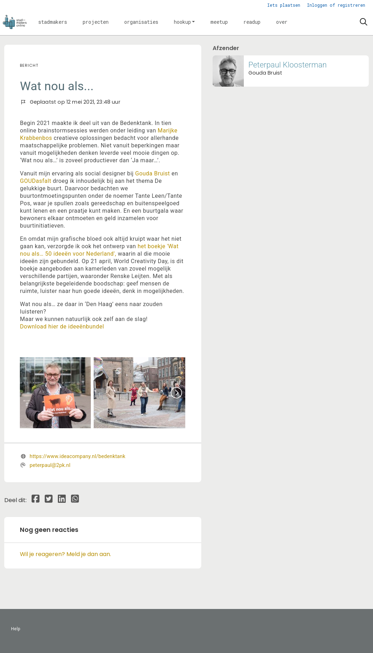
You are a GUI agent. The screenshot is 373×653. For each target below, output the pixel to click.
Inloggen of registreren (336, 5)
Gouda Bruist (152, 173)
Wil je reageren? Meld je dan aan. (65, 554)
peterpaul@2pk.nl (50, 465)
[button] (52, 22)
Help (16, 628)
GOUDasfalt (35, 181)
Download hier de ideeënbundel (62, 326)
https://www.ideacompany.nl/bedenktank (78, 456)
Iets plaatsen (283, 5)
